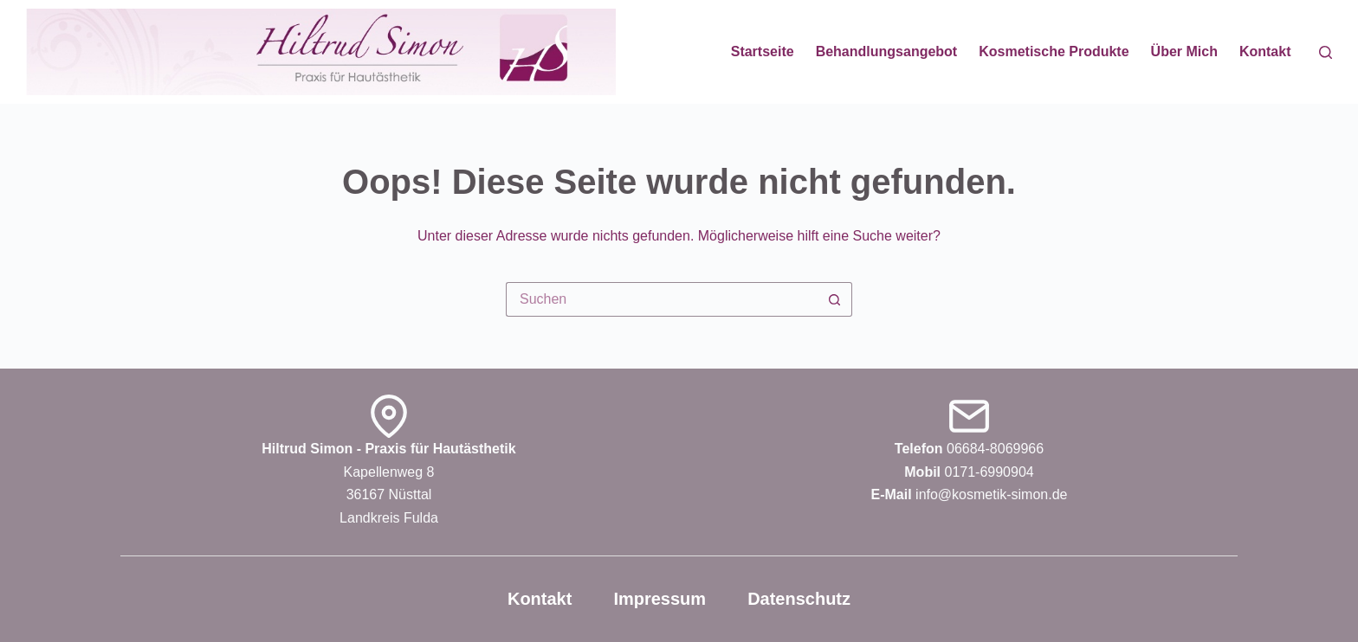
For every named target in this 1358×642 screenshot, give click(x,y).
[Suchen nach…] (662, 299)
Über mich (1184, 51)
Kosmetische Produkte (1053, 51)
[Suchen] (1325, 52)
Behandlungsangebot (887, 51)
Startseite (762, 51)
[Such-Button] (835, 299)
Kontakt (1265, 51)
